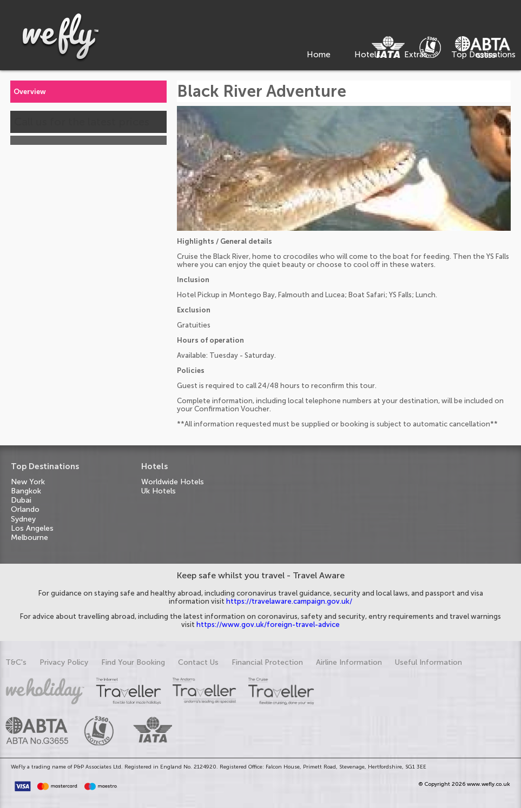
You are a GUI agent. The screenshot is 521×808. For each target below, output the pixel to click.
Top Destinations (483, 54)
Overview (30, 92)
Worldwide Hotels (172, 481)
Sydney (23, 519)
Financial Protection (267, 662)
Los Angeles (32, 528)
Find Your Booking (133, 662)
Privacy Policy (63, 662)
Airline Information (349, 662)
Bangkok (26, 491)
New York (28, 481)
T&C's (16, 662)
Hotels (367, 54)
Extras (415, 54)
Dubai (21, 500)
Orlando (25, 509)
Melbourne (29, 537)
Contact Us (198, 662)
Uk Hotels (158, 491)
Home (319, 54)
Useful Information (428, 662)
